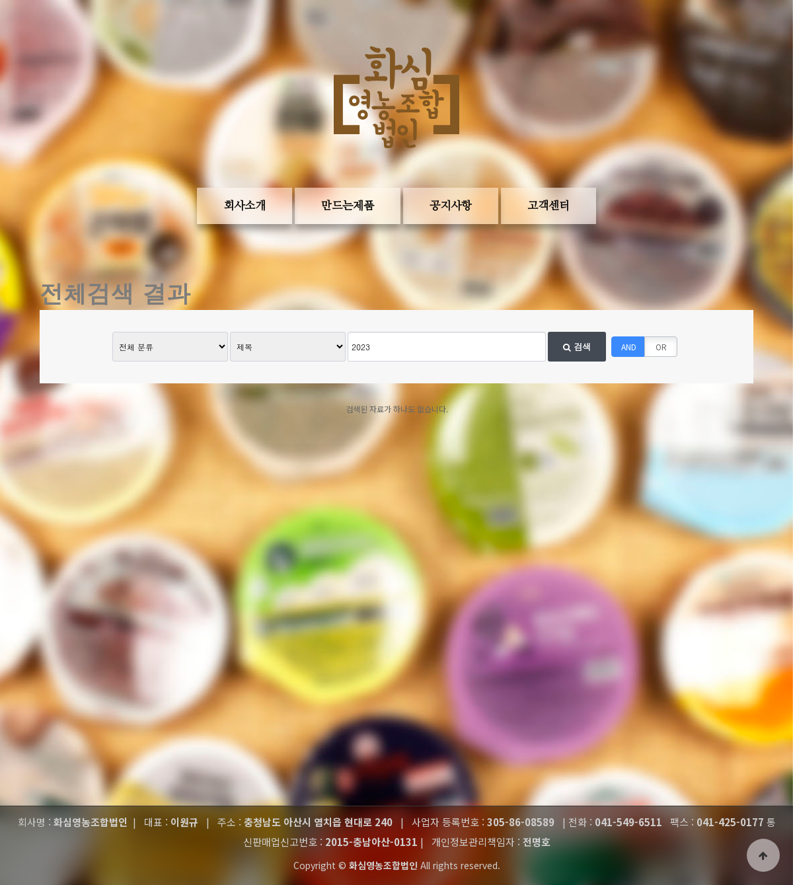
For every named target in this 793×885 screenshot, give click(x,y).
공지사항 (451, 206)
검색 (577, 346)
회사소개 (244, 206)
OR (661, 346)
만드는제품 (347, 206)
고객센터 (548, 206)
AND (628, 346)
